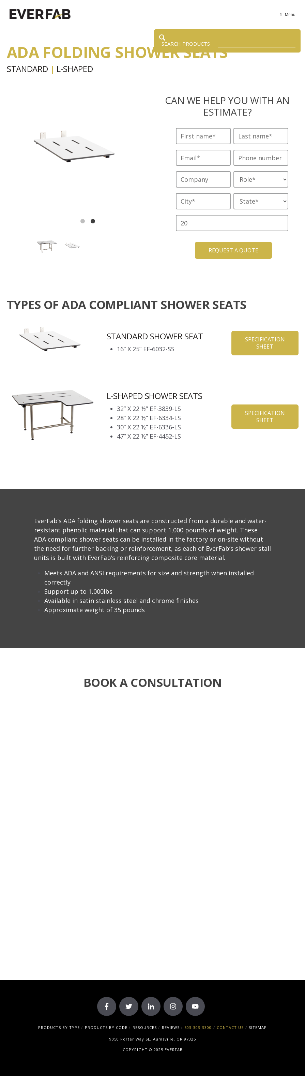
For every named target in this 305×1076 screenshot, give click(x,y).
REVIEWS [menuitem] (171, 1027)
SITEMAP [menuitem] (258, 1027)
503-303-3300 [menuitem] (198, 1027)
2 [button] (93, 221)
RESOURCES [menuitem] (145, 1027)
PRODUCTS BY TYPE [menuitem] (59, 1027)
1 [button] (82, 221)
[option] (77, 153)
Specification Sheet (265, 343)
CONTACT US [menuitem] (230, 1027)
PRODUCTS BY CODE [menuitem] (106, 1027)
